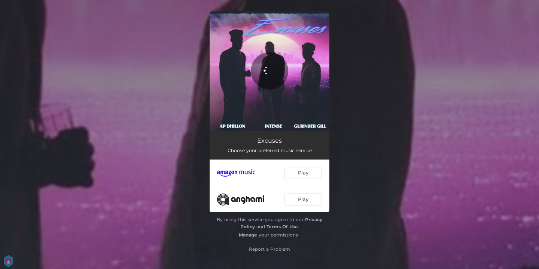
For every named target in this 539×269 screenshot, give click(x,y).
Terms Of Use (282, 226)
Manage (248, 235)
